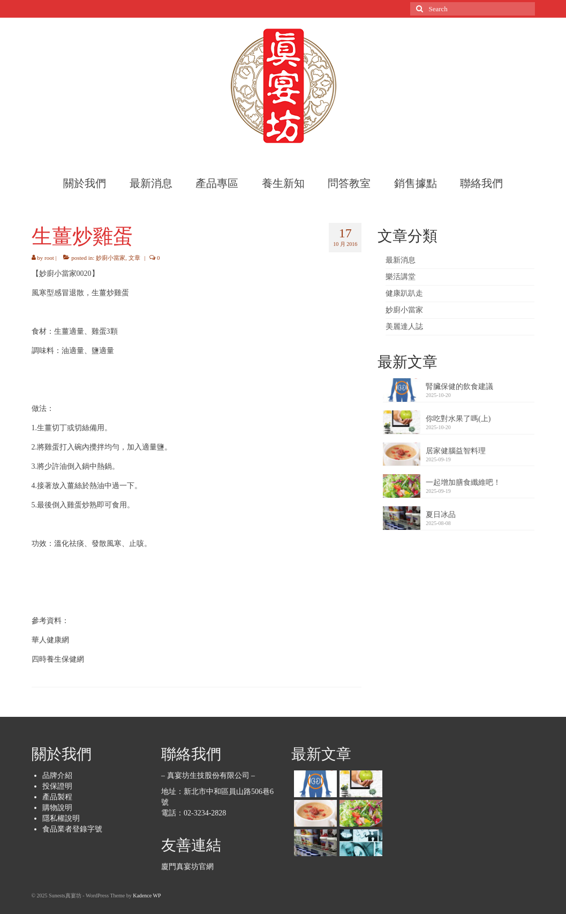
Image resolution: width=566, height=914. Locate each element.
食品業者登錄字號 (72, 829)
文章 (134, 257)
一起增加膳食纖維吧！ (463, 482)
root (49, 257)
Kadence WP (147, 895)
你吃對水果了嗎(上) (458, 419)
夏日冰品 (441, 515)
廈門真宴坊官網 (187, 867)
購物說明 (57, 808)
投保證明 (57, 786)
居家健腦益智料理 (456, 451)
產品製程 (57, 797)
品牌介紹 (57, 775)
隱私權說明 (61, 818)
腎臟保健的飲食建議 (459, 387)
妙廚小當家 (110, 257)
